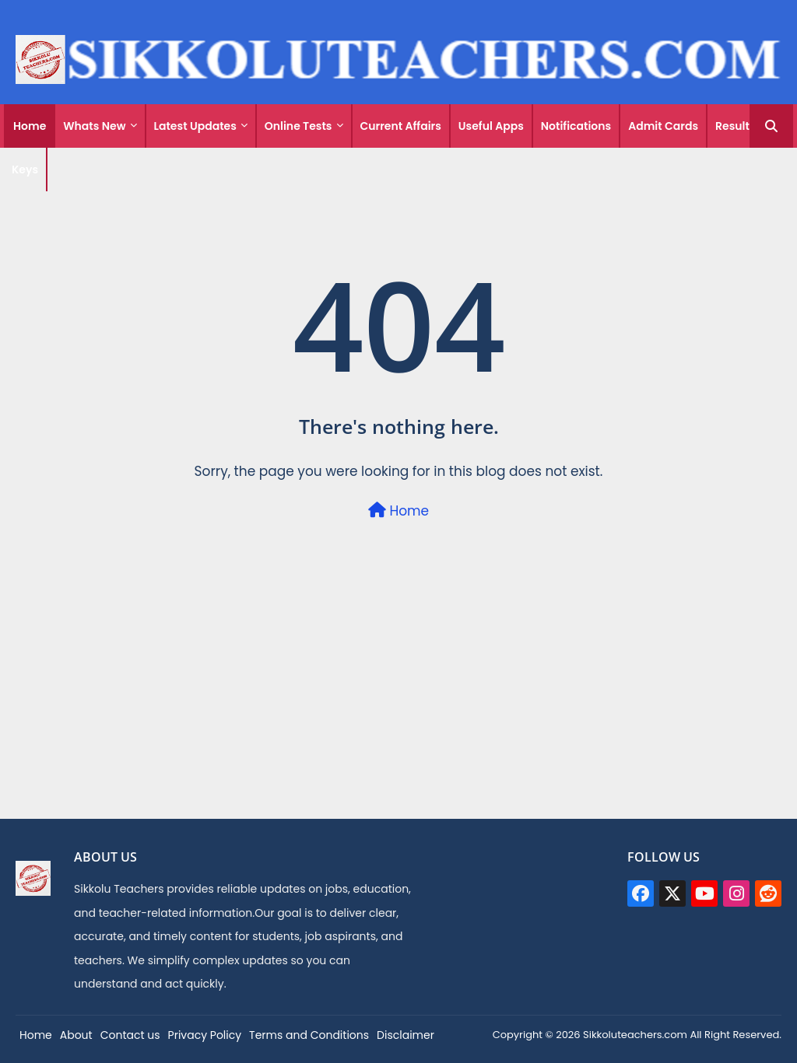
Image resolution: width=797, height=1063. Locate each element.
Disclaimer (405, 1035)
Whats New (94, 126)
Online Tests (298, 126)
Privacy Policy (205, 1035)
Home (29, 126)
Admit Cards (663, 126)
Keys (25, 169)
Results (735, 126)
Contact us (130, 1035)
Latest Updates (195, 126)
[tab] (29, 126)
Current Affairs (400, 126)
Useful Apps (491, 126)
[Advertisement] (398, 709)
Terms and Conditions (309, 1035)
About (76, 1035)
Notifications (576, 126)
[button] (771, 126)
